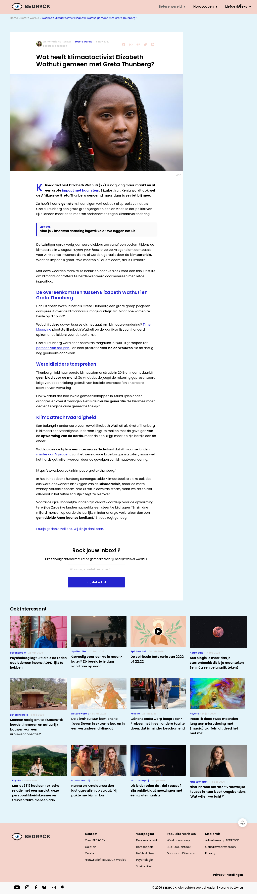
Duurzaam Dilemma (181, 853)
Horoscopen (137, 6)
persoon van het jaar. (53, 348)
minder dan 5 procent (53, 454)
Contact (91, 834)
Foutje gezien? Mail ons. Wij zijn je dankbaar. (70, 529)
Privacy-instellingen (228, 875)
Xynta (238, 888)
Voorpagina (145, 834)
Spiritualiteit (144, 866)
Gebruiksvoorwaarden (220, 847)
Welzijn (221, 6)
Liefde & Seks (170, 6)
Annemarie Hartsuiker (57, 41)
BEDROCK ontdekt (179, 847)
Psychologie (144, 860)
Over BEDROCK (95, 840)
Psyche (198, 6)
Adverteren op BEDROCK (222, 840)
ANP (178, 175)
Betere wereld (103, 6)
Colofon (90, 847)
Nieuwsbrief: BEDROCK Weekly (105, 860)
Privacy (210, 853)
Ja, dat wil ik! (96, 582)
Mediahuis (212, 834)
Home (14, 18)
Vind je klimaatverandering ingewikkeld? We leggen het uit (88, 231)
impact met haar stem (80, 190)
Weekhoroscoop (178, 840)
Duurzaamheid (146, 840)
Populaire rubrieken (181, 834)
